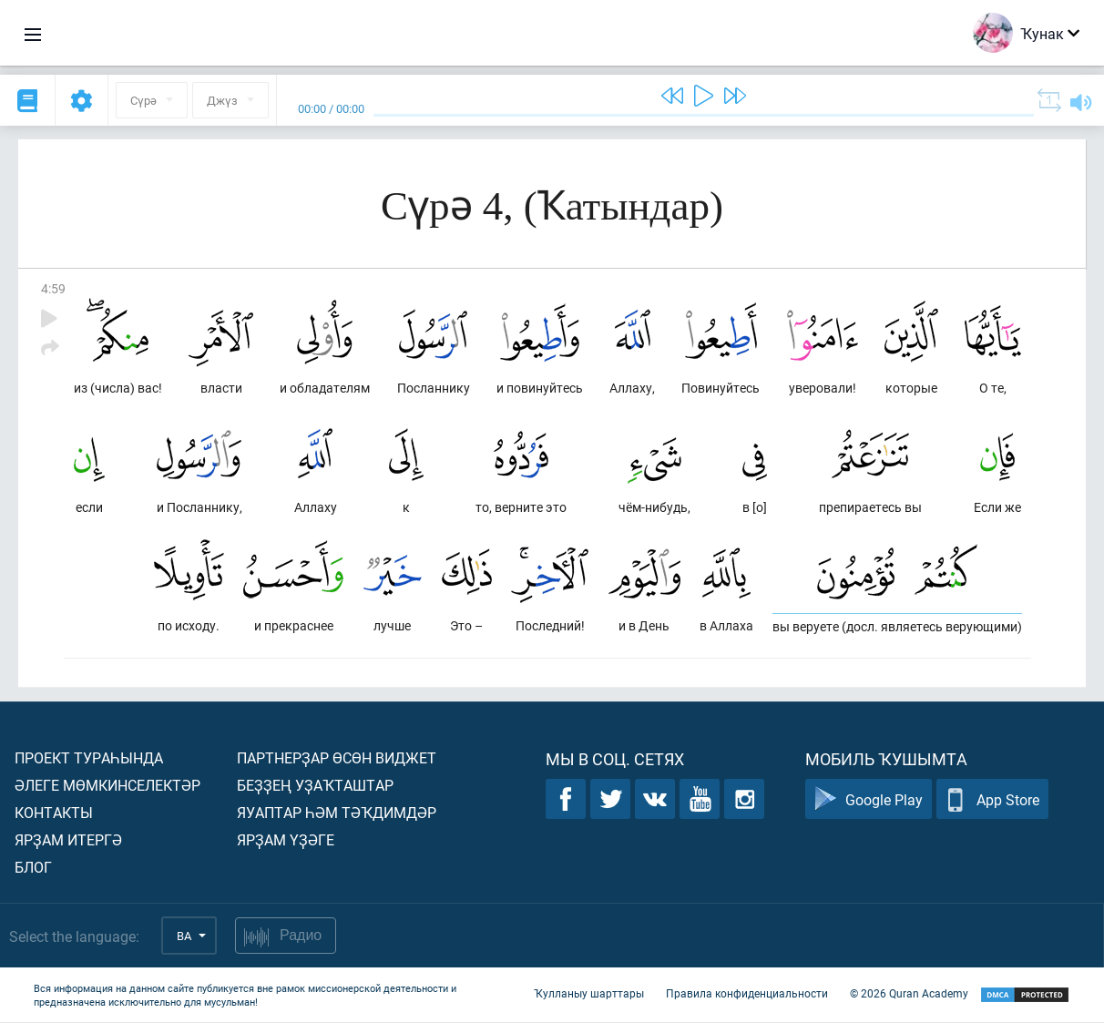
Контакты (54, 813)
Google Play (868, 800)
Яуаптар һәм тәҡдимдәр (336, 813)
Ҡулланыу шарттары (589, 994)
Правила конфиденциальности (747, 994)
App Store (992, 800)
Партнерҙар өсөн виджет (336, 758)
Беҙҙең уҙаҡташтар (315, 785)
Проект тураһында (89, 758)
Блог (33, 867)
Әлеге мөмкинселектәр (107, 785)
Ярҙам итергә (68, 840)
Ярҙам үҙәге (285, 840)
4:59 (53, 288)
